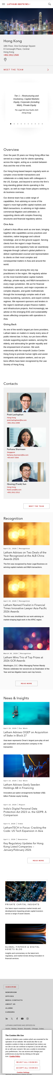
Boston (20, 1029)
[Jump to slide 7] (31, 123)
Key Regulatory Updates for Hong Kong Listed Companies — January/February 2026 (23, 846)
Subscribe (11, 987)
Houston (43, 1031)
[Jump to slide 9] (38, 123)
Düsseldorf (9, 1031)
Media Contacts (14, 1000)
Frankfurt (18, 1031)
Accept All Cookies (27, 1071)
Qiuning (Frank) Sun (16, 484)
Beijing (13, 1029)
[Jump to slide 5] (24, 123)
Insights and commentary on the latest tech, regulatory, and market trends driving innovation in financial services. (24, 955)
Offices (9, 996)
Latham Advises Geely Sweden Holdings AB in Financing (22, 786)
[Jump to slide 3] (17, 123)
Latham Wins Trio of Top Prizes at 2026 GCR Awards (23, 659)
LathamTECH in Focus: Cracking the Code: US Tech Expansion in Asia (25, 829)
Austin (7, 1029)
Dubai (41, 1029)
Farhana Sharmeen (16, 449)
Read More (26, 683)
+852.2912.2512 (13, 492)
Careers (10, 1012)
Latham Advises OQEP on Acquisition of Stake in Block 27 (26, 734)
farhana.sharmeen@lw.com (17, 455)
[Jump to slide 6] (28, 123)
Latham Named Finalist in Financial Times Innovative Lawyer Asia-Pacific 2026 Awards (25, 608)
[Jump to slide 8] (35, 123)
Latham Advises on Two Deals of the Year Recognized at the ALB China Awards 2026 (25, 556)
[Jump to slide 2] (14, 123)
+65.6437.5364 (13, 458)
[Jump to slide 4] (21, 123)
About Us (10, 1004)
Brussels (27, 1029)
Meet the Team (36, 506)
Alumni (9, 1008)
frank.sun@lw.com (14, 490)
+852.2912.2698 (13, 423)
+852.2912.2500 (11, 55)
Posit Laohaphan (15, 414)
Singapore (11, 452)
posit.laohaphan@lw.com (17, 420)
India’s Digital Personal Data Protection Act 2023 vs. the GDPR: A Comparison (25, 812)
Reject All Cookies (27, 1065)
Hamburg (26, 1031)
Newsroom (11, 992)
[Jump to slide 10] (42, 123)
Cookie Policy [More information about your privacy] (14, 1059)
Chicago (35, 1029)
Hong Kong (11, 418)
